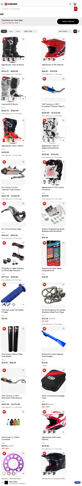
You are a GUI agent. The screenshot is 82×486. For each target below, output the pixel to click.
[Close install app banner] (2, 482)
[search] (75, 9)
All (4, 31)
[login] (70, 4)
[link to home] (11, 4)
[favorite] (23, 39)
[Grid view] (75, 31)
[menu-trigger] (2, 4)
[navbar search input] (37, 8)
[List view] (78, 31)
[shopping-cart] (75, 4)
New (11, 31)
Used (18, 31)
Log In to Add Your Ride (11, 23)
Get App (77, 482)
